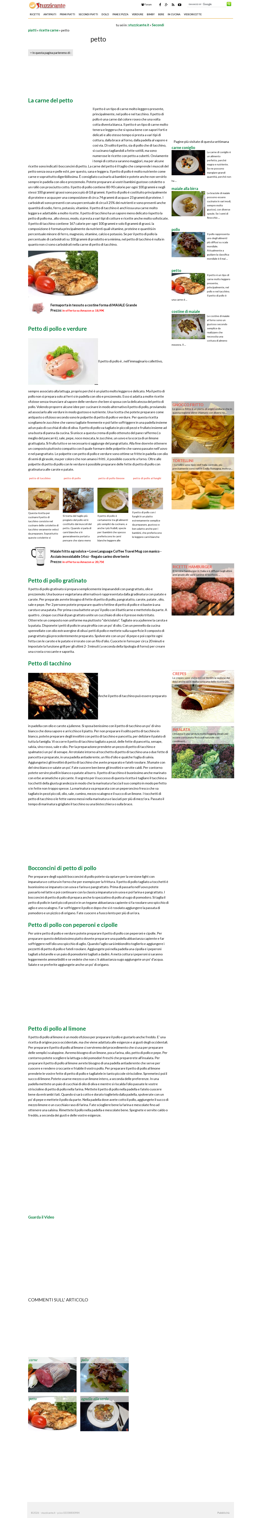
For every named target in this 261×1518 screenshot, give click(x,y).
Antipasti (49, 14)
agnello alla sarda (95, 1399)
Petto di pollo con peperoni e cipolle (73, 924)
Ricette (35, 14)
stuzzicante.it (138, 25)
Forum (146, 4)
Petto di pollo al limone (57, 1028)
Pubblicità (223, 1512)
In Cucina (174, 14)
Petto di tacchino (49, 663)
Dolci (105, 14)
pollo (85, 1360)
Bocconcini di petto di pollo (62, 868)
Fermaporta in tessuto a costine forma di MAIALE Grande (93, 305)
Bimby (151, 14)
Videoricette (193, 14)
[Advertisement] (71, 24)
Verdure (137, 14)
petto (33, 1399)
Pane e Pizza (120, 14)
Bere (161, 14)
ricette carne (48, 30)
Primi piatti (67, 14)
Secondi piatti (88, 14)
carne (33, 1360)
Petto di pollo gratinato (57, 580)
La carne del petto (50, 100)
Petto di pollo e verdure (57, 328)
